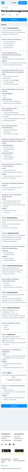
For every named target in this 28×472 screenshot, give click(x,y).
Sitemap (3, 462)
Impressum (3, 460)
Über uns (10, 460)
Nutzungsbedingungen (6, 459)
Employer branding (18, 438)
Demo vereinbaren (18, 440)
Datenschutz (15, 459)
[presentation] (14, 377)
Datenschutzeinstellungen (19, 460)
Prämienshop (4, 438)
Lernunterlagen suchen (6, 436)
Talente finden (17, 436)
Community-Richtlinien (6, 440)
